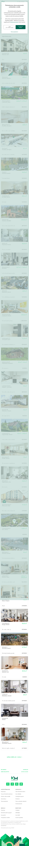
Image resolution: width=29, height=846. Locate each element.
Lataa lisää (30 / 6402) (14, 757)
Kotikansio (17, 798)
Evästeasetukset (18, 803)
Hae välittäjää (18, 794)
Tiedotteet (3, 810)
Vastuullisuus (3, 798)
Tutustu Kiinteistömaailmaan (6, 794)
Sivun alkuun (24, 771)
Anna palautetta (5, 771)
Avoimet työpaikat (19, 817)
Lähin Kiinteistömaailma (20, 791)
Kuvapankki (3, 815)
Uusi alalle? (17, 815)
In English (25, 769)
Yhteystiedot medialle (5, 817)
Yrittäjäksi (17, 810)
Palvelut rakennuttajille (5, 796)
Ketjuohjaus (3, 791)
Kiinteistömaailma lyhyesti (6, 812)
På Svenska (3, 769)
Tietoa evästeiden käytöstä (20, 801)
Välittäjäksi (17, 812)
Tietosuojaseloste (4, 801)
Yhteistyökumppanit (19, 796)
